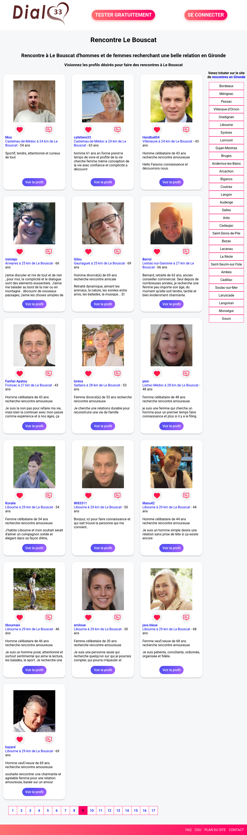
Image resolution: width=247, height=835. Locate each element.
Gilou (78, 259)
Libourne (226, 125)
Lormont (226, 140)
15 (136, 811)
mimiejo (11, 259)
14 (127, 811)
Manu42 (148, 503)
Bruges (226, 156)
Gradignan (226, 117)
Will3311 (80, 503)
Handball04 (151, 137)
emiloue (80, 625)
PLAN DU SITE (215, 830)
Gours (226, 319)
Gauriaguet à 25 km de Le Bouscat (99, 263)
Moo (8, 137)
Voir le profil (34, 182)
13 (118, 811)
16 (144, 811)
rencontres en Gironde (229, 77)
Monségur (226, 311)
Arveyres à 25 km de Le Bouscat (29, 263)
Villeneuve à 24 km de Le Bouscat (167, 141)
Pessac (226, 102)
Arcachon (226, 171)
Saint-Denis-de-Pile (226, 233)
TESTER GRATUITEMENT (123, 15)
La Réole (226, 257)
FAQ (188, 830)
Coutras (226, 187)
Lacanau (226, 249)
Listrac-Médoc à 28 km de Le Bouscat (170, 385)
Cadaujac (226, 226)
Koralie (10, 503)
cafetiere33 (82, 137)
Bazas (226, 241)
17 (153, 811)
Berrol (146, 259)
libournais (12, 625)
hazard (10, 747)
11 (100, 811)
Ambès (226, 272)
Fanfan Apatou (16, 381)
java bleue (149, 625)
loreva (78, 381)
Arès (226, 218)
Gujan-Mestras (226, 148)
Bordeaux (226, 86)
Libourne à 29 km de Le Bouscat (29, 507)
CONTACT (236, 830)
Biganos (226, 179)
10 (92, 811)
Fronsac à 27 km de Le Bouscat (28, 385)
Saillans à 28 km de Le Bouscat (97, 385)
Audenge (226, 202)
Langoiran (226, 303)
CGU (198, 830)
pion (145, 381)
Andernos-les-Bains (226, 164)
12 (109, 811)
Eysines (226, 133)
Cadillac (226, 280)
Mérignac (226, 94)
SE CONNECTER (206, 15)
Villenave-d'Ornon (226, 109)
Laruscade (226, 295)
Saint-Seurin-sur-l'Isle (226, 264)
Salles (226, 210)
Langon (226, 195)
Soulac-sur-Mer (226, 288)
